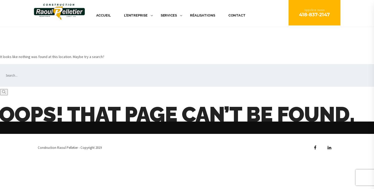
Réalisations (202, 15)
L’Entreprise (136, 15)
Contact (237, 15)
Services (169, 15)
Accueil (103, 15)
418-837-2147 (314, 15)
